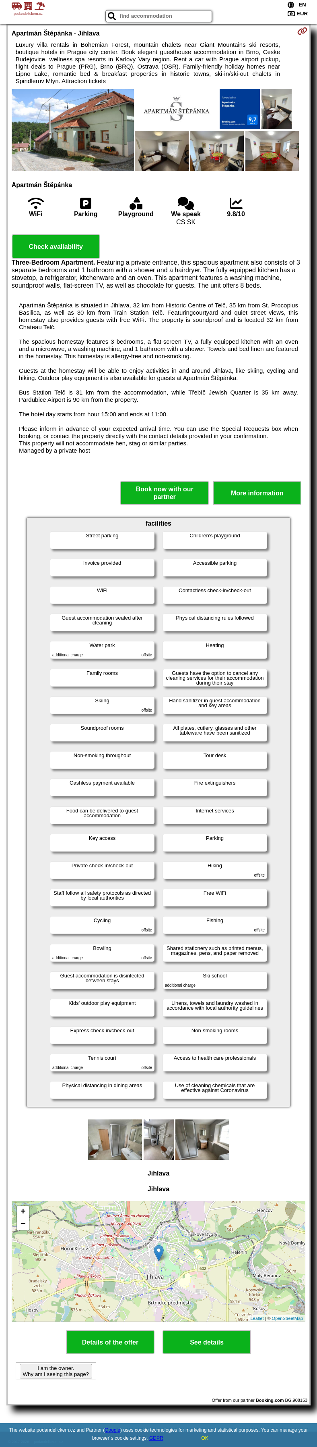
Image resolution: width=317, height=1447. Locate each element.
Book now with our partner (164, 493)
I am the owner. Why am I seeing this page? (56, 1371)
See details (207, 1342)
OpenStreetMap (287, 1318)
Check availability (56, 246)
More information (257, 493)
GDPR (156, 1438)
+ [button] (23, 1212)
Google (112, 1430)
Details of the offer (110, 1342)
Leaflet (256, 1318)
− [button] (23, 1224)
